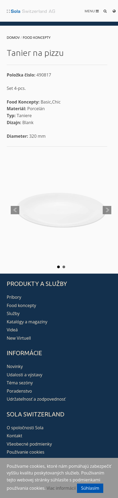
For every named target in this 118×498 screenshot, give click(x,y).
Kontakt (14, 436)
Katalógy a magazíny (27, 322)
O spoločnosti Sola (25, 428)
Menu (92, 11)
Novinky (15, 366)
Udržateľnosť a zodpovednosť (36, 399)
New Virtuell (19, 338)
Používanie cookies (25, 452)
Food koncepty (37, 37)
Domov (13, 37)
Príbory (14, 297)
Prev (15, 210)
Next (107, 210)
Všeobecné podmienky (29, 444)
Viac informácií (61, 488)
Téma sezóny (20, 383)
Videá (12, 330)
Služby (13, 313)
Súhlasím (90, 488)
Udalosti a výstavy (24, 375)
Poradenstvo (19, 391)
